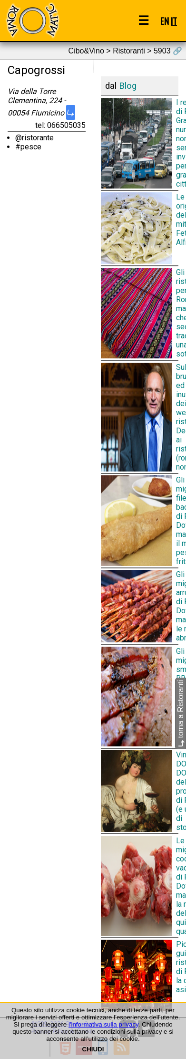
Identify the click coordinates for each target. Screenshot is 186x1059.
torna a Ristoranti (180, 713)
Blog (128, 86)
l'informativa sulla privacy (103, 1024)
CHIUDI (93, 1049)
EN (164, 20)
